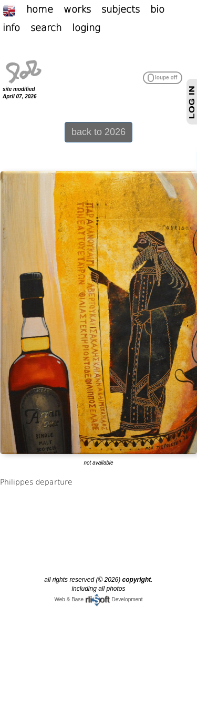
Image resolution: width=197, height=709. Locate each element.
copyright (136, 579)
